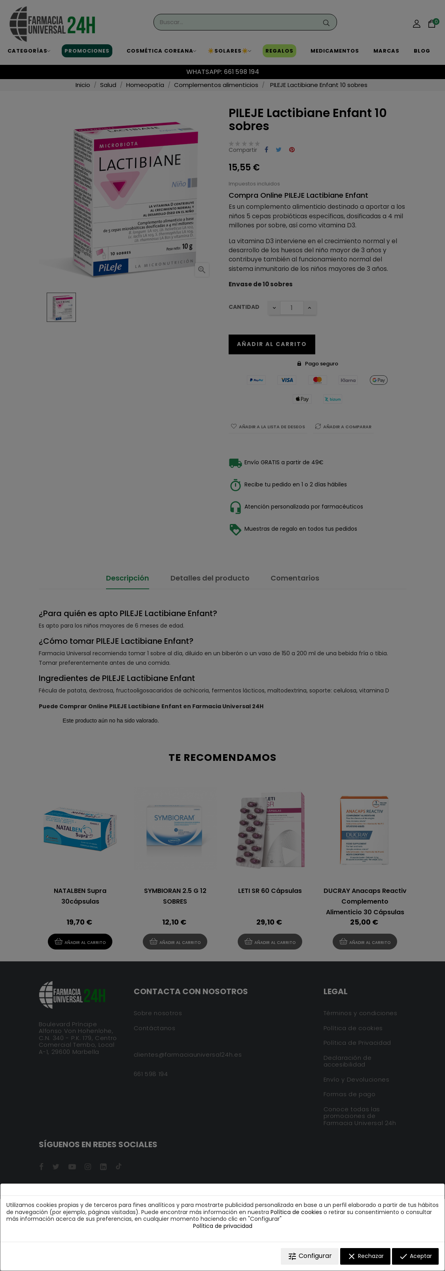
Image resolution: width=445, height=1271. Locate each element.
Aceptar (415, 1256)
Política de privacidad (222, 1226)
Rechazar (365, 1256)
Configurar (310, 1256)
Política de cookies (296, 1212)
